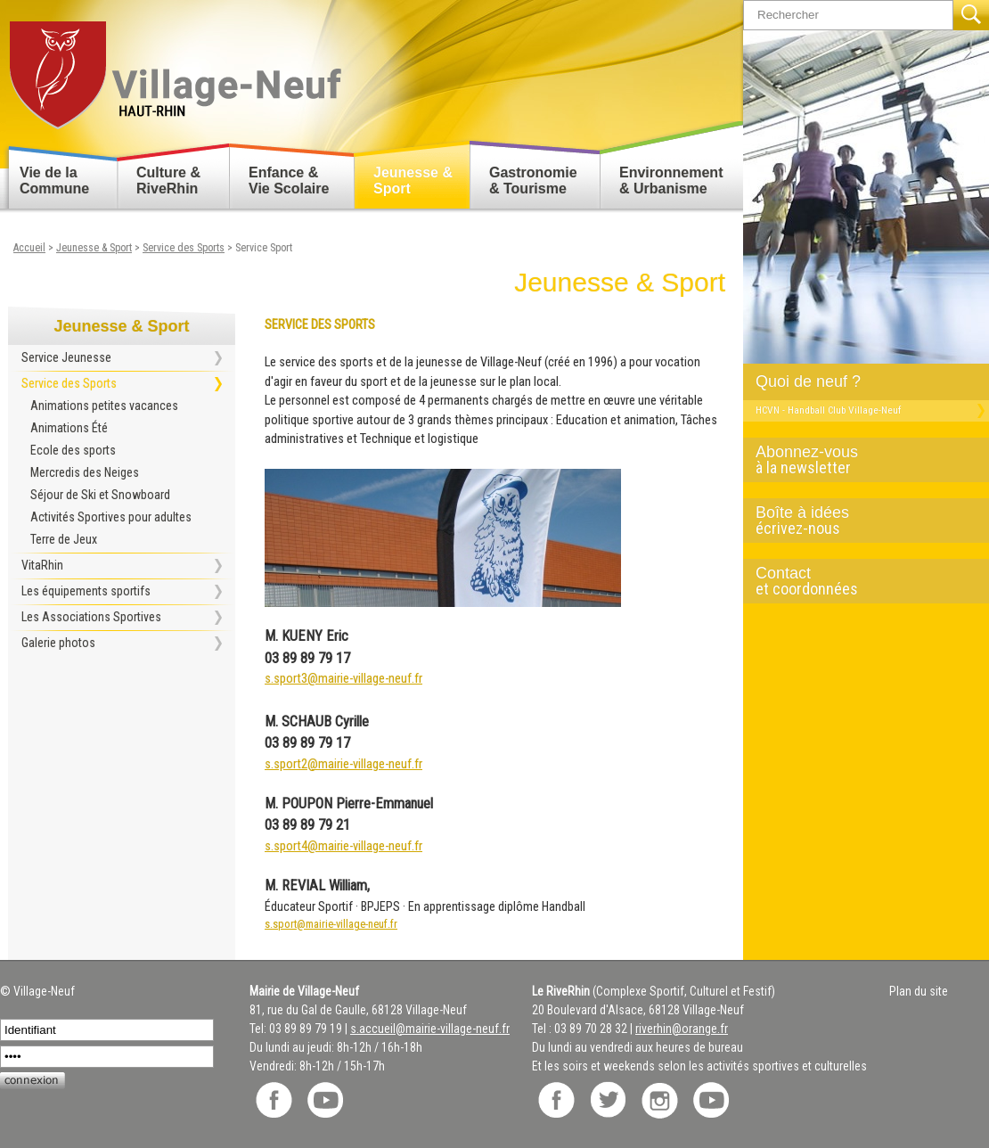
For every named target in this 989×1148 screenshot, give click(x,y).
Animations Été (69, 428)
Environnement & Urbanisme (671, 180)
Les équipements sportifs (86, 591)
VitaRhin (42, 565)
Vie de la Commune (54, 180)
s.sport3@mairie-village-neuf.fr (343, 678)
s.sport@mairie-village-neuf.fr (331, 924)
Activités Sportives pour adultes (111, 517)
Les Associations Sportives (91, 617)
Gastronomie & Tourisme (533, 180)
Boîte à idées (859, 520)
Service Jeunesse (66, 357)
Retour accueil (174, 68)
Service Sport (263, 248)
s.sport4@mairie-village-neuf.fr (343, 846)
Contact (859, 581)
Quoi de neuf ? (808, 381)
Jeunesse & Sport (413, 180)
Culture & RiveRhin (168, 180)
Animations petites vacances (104, 405)
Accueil (29, 248)
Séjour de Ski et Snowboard (100, 495)
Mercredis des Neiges (84, 472)
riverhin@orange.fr (681, 1028)
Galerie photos (58, 643)
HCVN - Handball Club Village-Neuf (828, 410)
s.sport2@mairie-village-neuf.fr (343, 764)
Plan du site (918, 991)
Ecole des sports (73, 450)
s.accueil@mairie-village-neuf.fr (430, 1028)
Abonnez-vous (859, 460)
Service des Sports (184, 248)
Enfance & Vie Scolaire (289, 180)
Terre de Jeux (63, 539)
